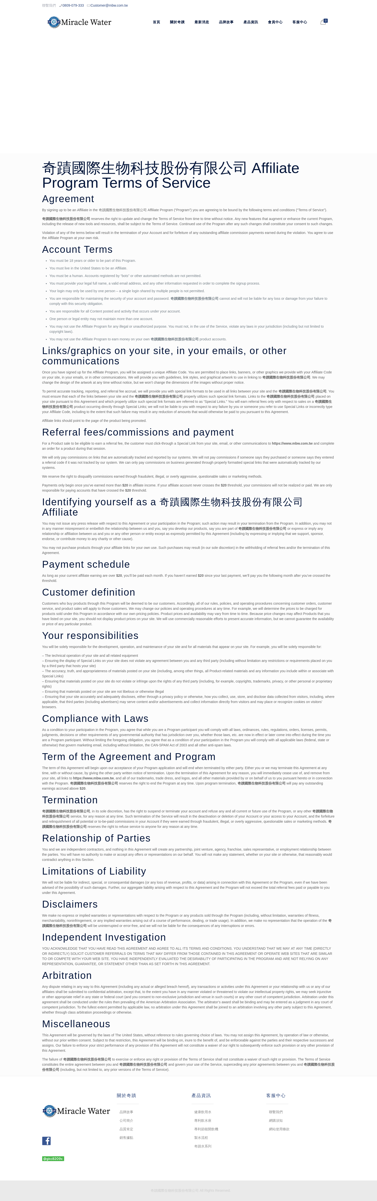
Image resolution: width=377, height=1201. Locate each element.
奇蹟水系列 (202, 1146)
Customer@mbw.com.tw (109, 5)
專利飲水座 (202, 1120)
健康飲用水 (202, 1112)
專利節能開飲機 (206, 1129)
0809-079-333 (73, 5)
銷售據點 (126, 1137)
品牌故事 (126, 1112)
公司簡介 (126, 1120)
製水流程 (201, 1137)
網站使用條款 (279, 1129)
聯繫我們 (276, 1112)
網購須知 (276, 1120)
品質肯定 (126, 1129)
